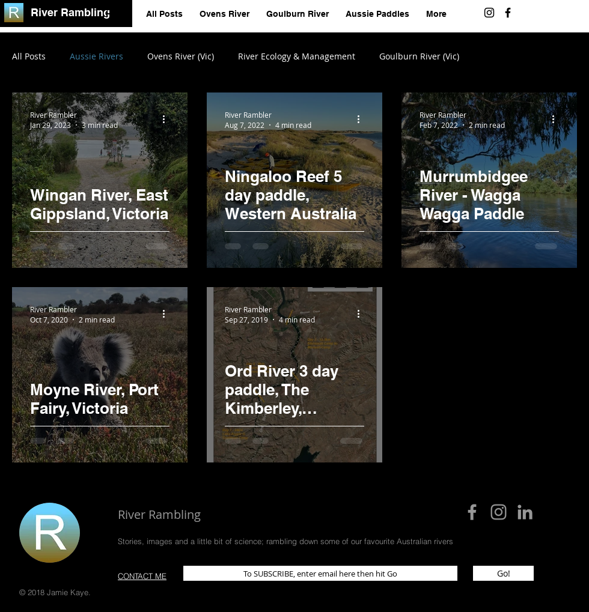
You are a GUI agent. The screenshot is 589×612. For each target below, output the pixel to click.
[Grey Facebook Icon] (472, 512)
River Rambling (70, 12)
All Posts (29, 56)
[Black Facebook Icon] (507, 12)
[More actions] (167, 119)
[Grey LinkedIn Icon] (525, 512)
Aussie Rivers (96, 56)
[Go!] (503, 573)
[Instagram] (489, 12)
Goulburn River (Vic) (419, 56)
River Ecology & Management (296, 56)
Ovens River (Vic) (180, 56)
